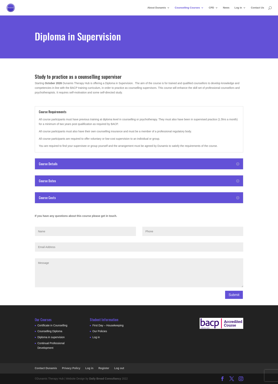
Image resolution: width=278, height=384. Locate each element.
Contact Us (257, 7)
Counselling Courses (187, 7)
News (226, 7)
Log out (119, 368)
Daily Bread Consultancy (105, 378)
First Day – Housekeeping (108, 325)
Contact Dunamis (46, 368)
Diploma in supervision (51, 337)
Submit (234, 295)
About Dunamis (156, 7)
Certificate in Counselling (52, 325)
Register (103, 368)
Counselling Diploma (49, 331)
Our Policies (99, 331)
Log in (238, 7)
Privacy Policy (71, 368)
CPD (211, 7)
